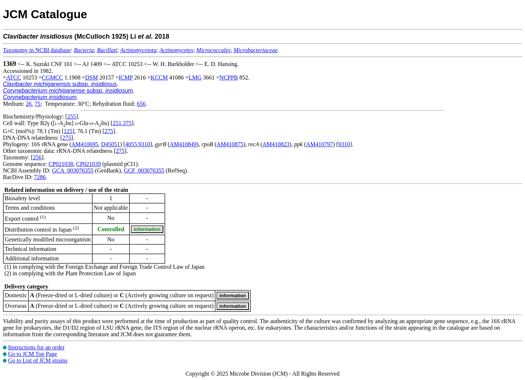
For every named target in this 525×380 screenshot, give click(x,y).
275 (108, 131)
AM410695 (84, 144)
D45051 (110, 144)
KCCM (159, 77)
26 (29, 104)
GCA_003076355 (73, 170)
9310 (144, 144)
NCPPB (228, 77)
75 (37, 104)
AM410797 (319, 144)
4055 (131, 144)
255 (71, 116)
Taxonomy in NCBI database (37, 50)
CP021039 (88, 164)
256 (37, 157)
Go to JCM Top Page (32, 354)
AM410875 (230, 144)
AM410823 (275, 144)
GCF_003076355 (144, 170)
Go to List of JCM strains (37, 360)
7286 (40, 177)
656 (141, 104)
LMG (195, 77)
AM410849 (183, 144)
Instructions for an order (36, 347)
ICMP (126, 77)
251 (117, 123)
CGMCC (52, 77)
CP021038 (60, 164)
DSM (91, 77)
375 (127, 123)
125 (68, 131)
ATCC (13, 77)
